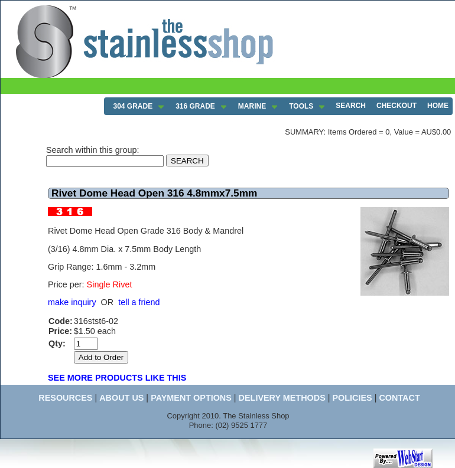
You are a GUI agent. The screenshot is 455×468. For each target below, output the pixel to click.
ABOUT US (121, 397)
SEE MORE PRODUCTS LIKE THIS (117, 377)
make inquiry (72, 302)
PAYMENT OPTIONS (191, 397)
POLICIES (352, 397)
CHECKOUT (396, 106)
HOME (437, 106)
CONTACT (399, 397)
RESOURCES (65, 397)
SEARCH (351, 106)
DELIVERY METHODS (282, 397)
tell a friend (139, 302)
